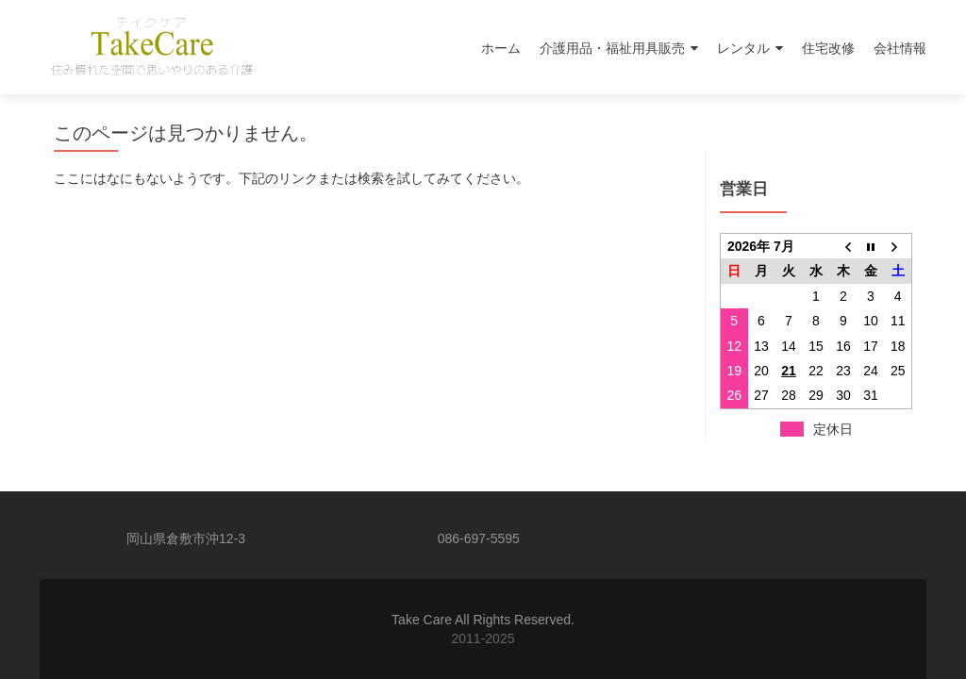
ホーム (501, 48)
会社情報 (900, 48)
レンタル (743, 48)
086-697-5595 (479, 538)
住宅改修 (828, 48)
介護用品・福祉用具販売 (612, 48)
